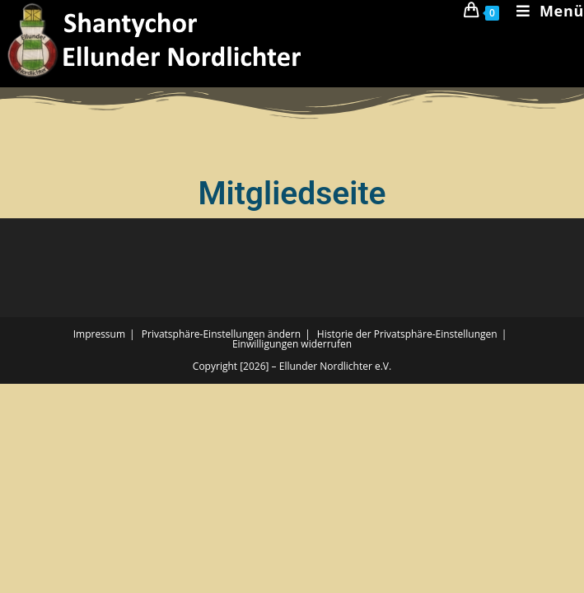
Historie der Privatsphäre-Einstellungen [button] (407, 334)
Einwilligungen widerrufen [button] (292, 344)
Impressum (99, 334)
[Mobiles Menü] (544, 11)
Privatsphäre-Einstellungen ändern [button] (221, 334)
